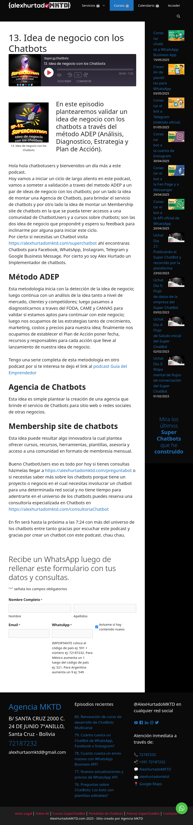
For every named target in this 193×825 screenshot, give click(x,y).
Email (14, 624)
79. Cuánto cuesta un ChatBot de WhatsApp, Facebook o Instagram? (94, 740)
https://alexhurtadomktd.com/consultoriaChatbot (59, 509)
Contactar (170, 813)
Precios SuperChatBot (143, 813)
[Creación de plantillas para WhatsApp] (176, 70)
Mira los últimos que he (169, 435)
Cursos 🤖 (121, 5)
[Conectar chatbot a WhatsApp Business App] (176, 36)
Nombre (15, 616)
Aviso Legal (23, 813)
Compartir (83, 81)
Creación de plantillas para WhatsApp (162, 77)
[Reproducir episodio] (49, 72)
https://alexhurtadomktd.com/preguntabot (88, 470)
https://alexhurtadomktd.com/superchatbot (53, 243)
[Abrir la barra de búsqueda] (178, 16)
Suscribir (64, 81)
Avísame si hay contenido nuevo (111, 627)
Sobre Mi (42, 813)
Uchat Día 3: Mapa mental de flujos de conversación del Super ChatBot (167, 375)
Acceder (174, 5)
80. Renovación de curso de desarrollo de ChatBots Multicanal (98, 722)
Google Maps (150, 783)
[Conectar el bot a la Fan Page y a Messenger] (176, 171)
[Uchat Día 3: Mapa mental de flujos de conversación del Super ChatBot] (176, 361)
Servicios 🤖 (96, 5)
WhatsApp (62, 624)
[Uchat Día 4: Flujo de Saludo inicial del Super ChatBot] (176, 322)
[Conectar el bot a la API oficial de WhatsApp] (176, 205)
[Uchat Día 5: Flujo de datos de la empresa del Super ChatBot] (176, 282)
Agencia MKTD (35, 706)
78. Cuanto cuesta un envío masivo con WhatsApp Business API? (98, 759)
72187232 (23, 743)
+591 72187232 (151, 761)
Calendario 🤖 (148, 5)
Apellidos (80, 616)
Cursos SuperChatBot (69, 813)
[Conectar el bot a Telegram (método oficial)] (176, 104)
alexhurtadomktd (154, 776)
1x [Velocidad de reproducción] (77, 74)
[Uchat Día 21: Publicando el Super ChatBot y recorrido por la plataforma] (176, 238)
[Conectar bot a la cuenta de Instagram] (176, 137)
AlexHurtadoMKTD (155, 769)
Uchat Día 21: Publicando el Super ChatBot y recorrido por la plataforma (167, 252)
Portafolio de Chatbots (106, 813)
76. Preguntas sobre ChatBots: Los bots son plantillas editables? (94, 790)
